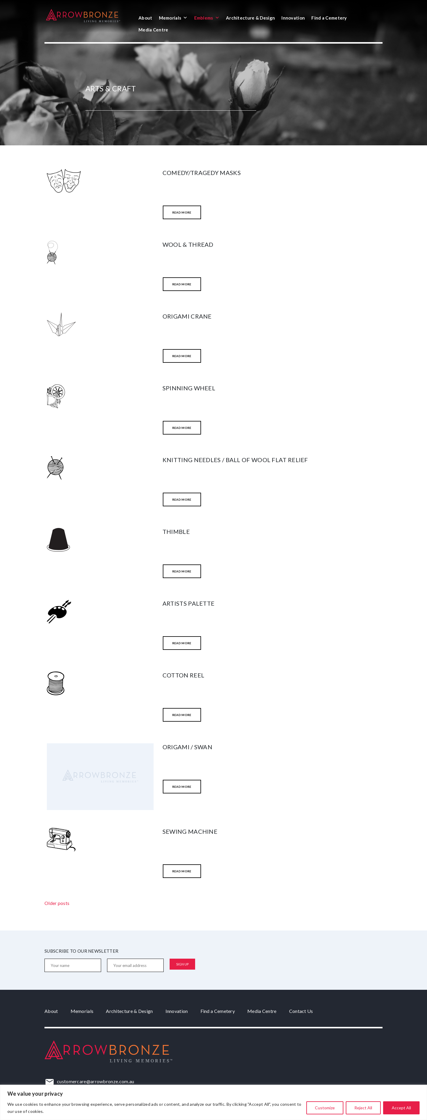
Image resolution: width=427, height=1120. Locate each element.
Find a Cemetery (329, 17)
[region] (213, 1102)
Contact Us (301, 1011)
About (145, 17)
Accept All (401, 1107)
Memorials (173, 17)
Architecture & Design (250, 17)
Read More (182, 212)
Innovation (293, 17)
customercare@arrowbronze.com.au (95, 1081)
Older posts (56, 903)
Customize (325, 1107)
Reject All (363, 1107)
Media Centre (153, 29)
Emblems (206, 17)
